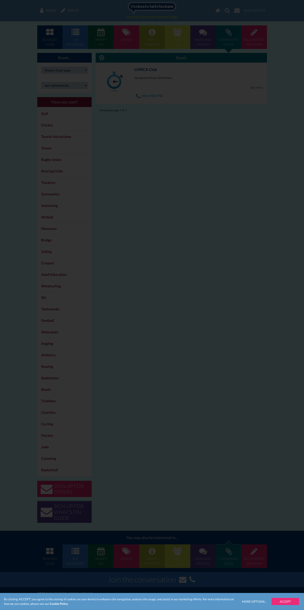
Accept (285, 601)
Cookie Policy (59, 603)
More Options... (254, 601)
